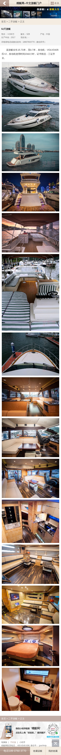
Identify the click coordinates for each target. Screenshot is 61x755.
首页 (3, 21)
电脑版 (4, 742)
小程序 (22, 742)
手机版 (13, 742)
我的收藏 (53, 751)
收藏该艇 (37, 751)
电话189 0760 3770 (15, 750)
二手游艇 (12, 21)
